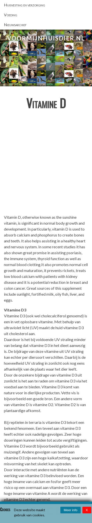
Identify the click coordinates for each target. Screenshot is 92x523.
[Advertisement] (46, 164)
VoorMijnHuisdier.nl (46, 38)
